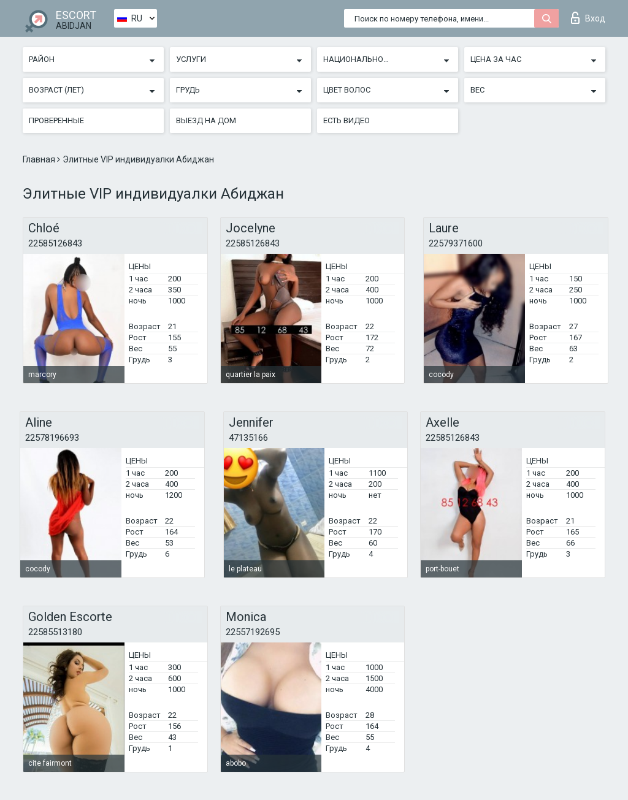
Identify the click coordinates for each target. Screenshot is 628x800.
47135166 (248, 437)
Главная (40, 159)
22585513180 (55, 632)
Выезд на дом (206, 120)
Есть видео (346, 120)
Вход (588, 18)
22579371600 (456, 243)
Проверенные (56, 120)
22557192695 (253, 632)
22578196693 (52, 437)
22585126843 (55, 243)
